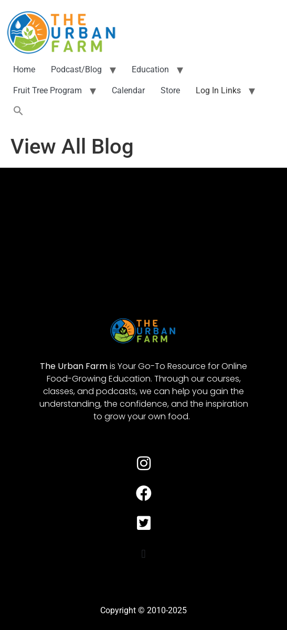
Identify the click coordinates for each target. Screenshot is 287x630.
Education (150, 69)
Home (24, 69)
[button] (18, 111)
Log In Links (218, 90)
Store (170, 90)
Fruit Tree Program (47, 90)
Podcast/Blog (76, 69)
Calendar (128, 90)
